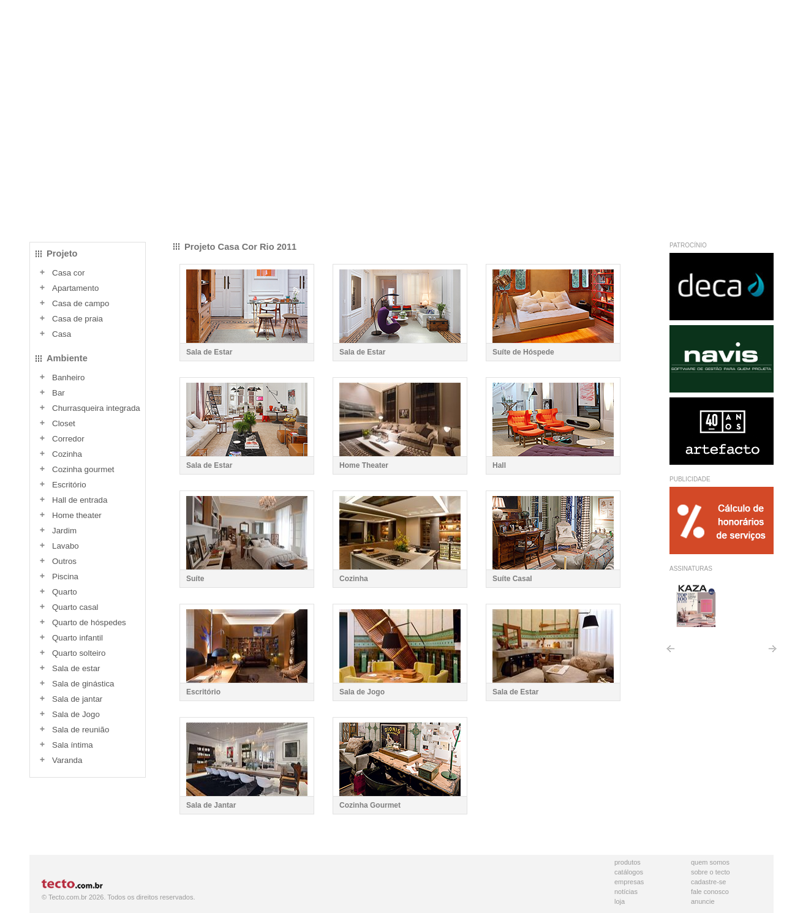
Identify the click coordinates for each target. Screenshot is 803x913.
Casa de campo (80, 303)
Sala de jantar (77, 699)
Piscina (65, 576)
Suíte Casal (512, 578)
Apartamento (75, 288)
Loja (619, 901)
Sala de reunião (80, 729)
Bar (58, 392)
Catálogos (628, 872)
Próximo (773, 653)
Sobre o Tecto (710, 872)
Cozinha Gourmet (370, 805)
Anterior (670, 653)
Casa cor (68, 272)
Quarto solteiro (78, 653)
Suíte (195, 578)
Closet (63, 423)
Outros (64, 561)
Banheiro (68, 377)
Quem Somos (710, 862)
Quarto (64, 591)
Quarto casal (75, 607)
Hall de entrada (79, 500)
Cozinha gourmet (83, 469)
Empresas (629, 881)
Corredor (68, 438)
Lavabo (65, 545)
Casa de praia (77, 318)
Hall (499, 465)
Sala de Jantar (211, 805)
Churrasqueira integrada (96, 408)
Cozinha (67, 454)
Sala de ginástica (83, 683)
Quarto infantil (77, 637)
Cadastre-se (708, 881)
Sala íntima (72, 745)
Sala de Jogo (76, 714)
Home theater (77, 515)
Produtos (627, 862)
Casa (61, 334)
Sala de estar (76, 668)
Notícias (626, 891)
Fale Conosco (710, 891)
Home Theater (363, 465)
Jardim (64, 530)
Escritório (69, 484)
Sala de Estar (209, 352)
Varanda (67, 760)
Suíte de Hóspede (523, 352)
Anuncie (703, 901)
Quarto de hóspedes (89, 622)
